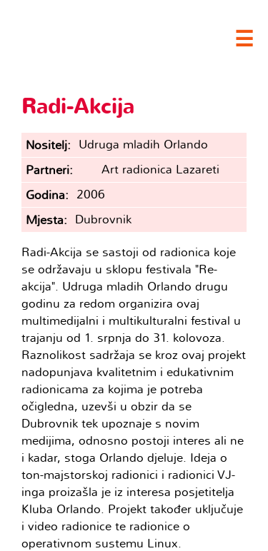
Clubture (114, 36)
